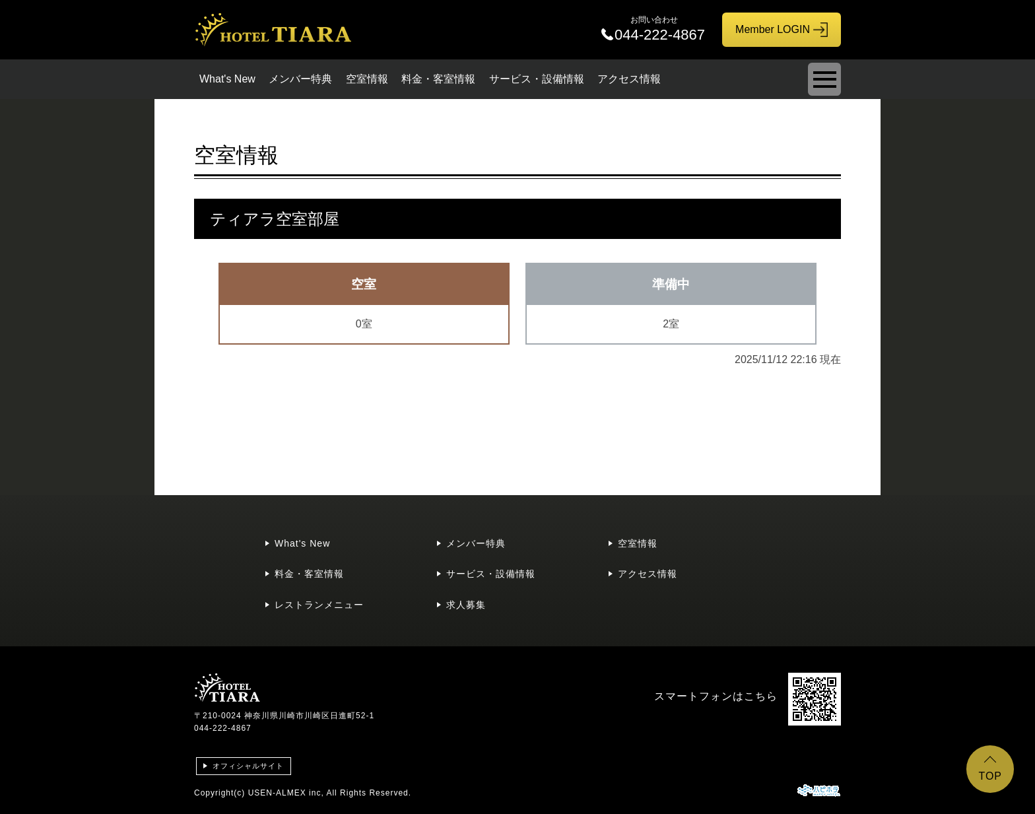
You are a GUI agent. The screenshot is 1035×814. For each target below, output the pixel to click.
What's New (227, 79)
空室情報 (367, 79)
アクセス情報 (629, 79)
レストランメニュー (319, 604)
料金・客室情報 (438, 79)
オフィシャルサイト (248, 766)
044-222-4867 (222, 728)
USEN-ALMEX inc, (286, 792)
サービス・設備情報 (536, 79)
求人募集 (466, 604)
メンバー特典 (300, 79)
